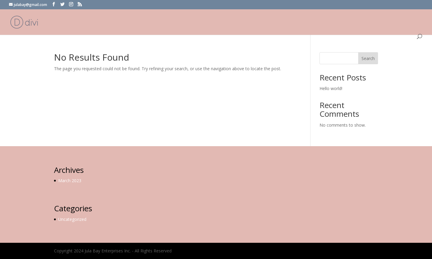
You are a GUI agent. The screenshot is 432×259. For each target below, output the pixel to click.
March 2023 (69, 180)
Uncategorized (72, 219)
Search (368, 58)
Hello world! (331, 88)
